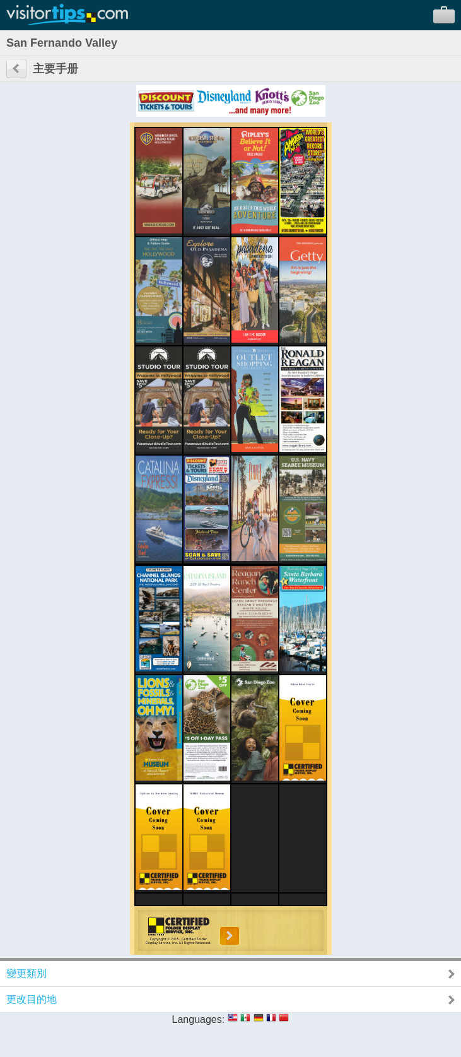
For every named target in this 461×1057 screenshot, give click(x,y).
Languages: (198, 1019)
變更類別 (26, 973)
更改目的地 (31, 999)
